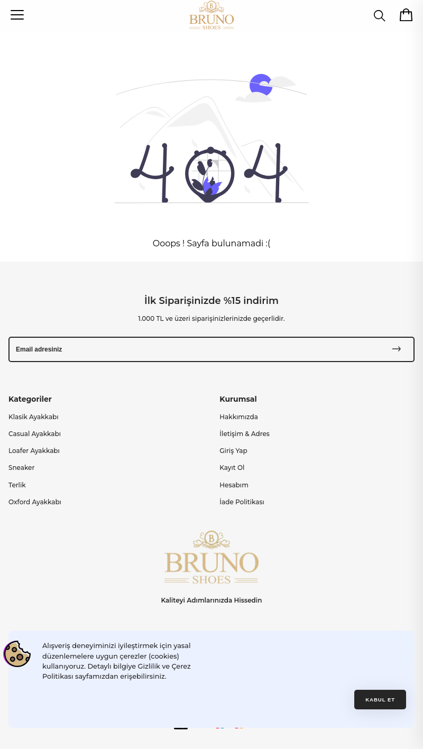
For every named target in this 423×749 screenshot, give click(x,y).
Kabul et (380, 699)
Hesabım (234, 485)
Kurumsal (237, 399)
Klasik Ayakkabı (33, 417)
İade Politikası (241, 502)
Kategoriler (30, 399)
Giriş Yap (233, 451)
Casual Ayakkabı (34, 434)
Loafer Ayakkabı (34, 451)
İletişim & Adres (244, 434)
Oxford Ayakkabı (34, 502)
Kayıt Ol (231, 467)
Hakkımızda (238, 417)
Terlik (17, 485)
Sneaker (21, 467)
